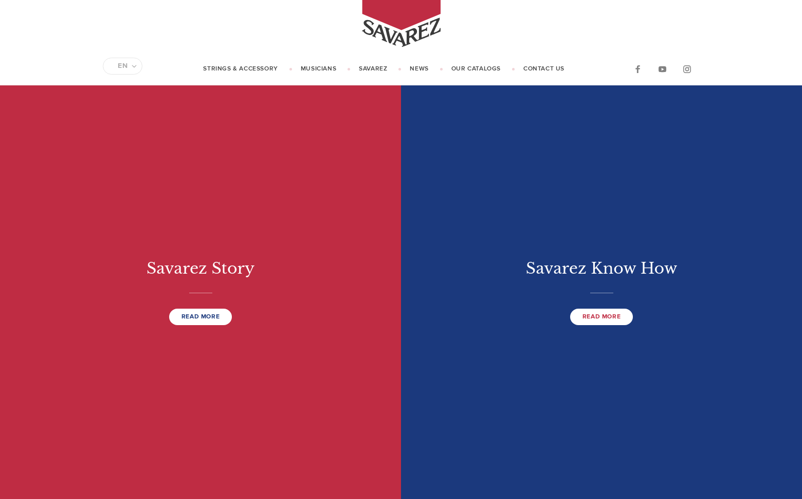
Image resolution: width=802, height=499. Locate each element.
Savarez (373, 69)
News (419, 69)
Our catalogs (476, 69)
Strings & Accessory (240, 69)
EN (122, 65)
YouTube (662, 68)
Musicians (318, 69)
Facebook (637, 68)
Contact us (543, 69)
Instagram (687, 68)
